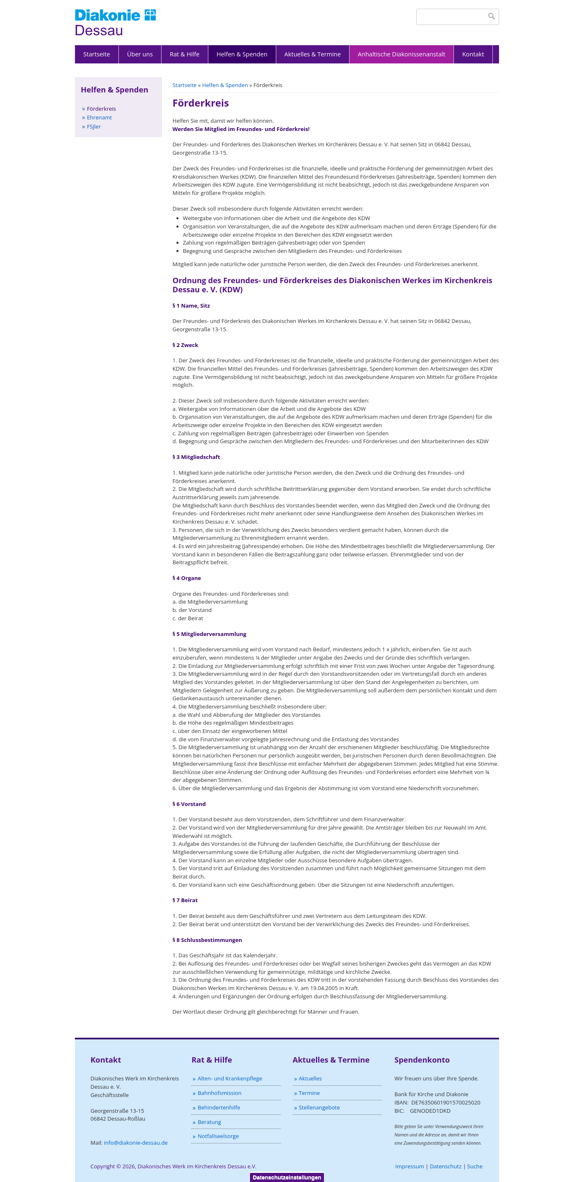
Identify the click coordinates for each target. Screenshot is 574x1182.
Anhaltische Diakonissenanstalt (401, 54)
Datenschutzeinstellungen (287, 1141)
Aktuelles (310, 1078)
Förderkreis (101, 108)
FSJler (94, 126)
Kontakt (473, 54)
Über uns (140, 54)
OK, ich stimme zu (446, 1157)
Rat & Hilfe (185, 54)
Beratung (209, 1122)
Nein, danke (495, 1157)
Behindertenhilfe (219, 1107)
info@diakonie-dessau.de (136, 1142)
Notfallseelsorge (218, 1136)
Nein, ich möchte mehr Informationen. (112, 1178)
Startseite (96, 54)
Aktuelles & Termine (313, 54)
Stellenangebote (319, 1107)
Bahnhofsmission (219, 1093)
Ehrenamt (99, 117)
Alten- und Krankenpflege (230, 1078)
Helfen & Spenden (242, 54)
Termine (309, 1093)
